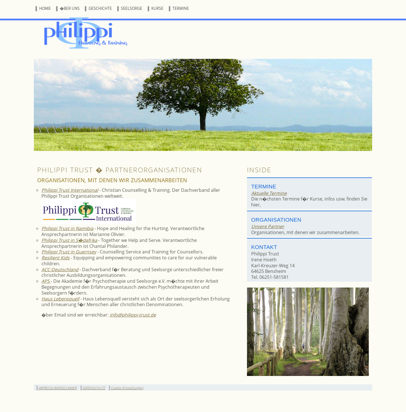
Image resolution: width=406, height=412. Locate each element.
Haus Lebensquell (60, 299)
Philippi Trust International (69, 190)
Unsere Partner (267, 226)
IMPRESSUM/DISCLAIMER (57, 388)
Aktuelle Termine (269, 193)
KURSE (157, 8)
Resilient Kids (55, 258)
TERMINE (181, 8)
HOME (45, 8)
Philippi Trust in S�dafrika (69, 240)
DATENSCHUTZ (93, 388)
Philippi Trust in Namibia (67, 228)
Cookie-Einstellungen (127, 388)
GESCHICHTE (100, 8)
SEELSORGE (131, 8)
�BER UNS (70, 8)
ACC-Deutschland (59, 269)
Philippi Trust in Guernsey (68, 252)
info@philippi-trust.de (133, 315)
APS (46, 281)
